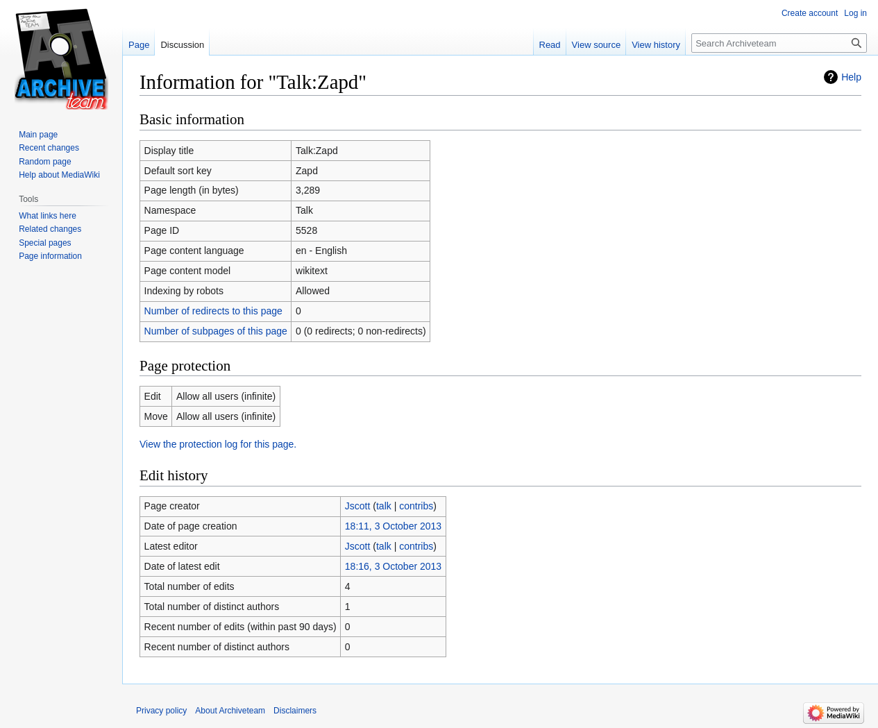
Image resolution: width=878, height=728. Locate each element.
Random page (45, 162)
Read (550, 45)
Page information (50, 256)
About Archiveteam (230, 711)
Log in (855, 13)
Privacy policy (161, 711)
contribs (416, 505)
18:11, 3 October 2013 (393, 526)
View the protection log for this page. (218, 444)
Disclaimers (294, 711)
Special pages (45, 243)
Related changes (50, 229)
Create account (810, 13)
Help (851, 77)
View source (596, 45)
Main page (38, 134)
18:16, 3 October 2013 (393, 566)
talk (383, 505)
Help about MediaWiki (59, 175)
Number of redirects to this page (213, 310)
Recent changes (49, 148)
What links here (47, 216)
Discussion (182, 45)
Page (138, 45)
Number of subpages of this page (215, 331)
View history (656, 45)
